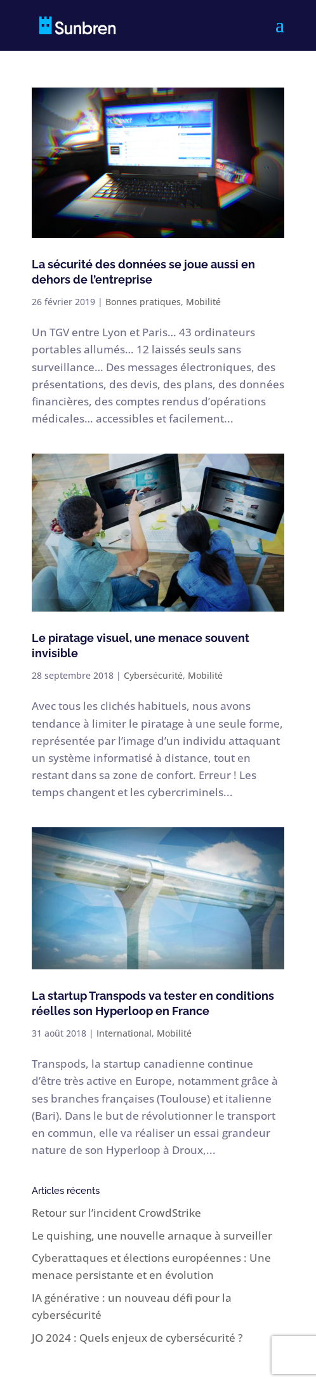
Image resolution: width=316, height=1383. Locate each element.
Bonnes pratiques (143, 302)
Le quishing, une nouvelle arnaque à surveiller (152, 1235)
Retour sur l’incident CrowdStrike (116, 1212)
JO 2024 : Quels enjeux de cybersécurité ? (137, 1337)
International (124, 1033)
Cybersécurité (153, 675)
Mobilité (203, 302)
